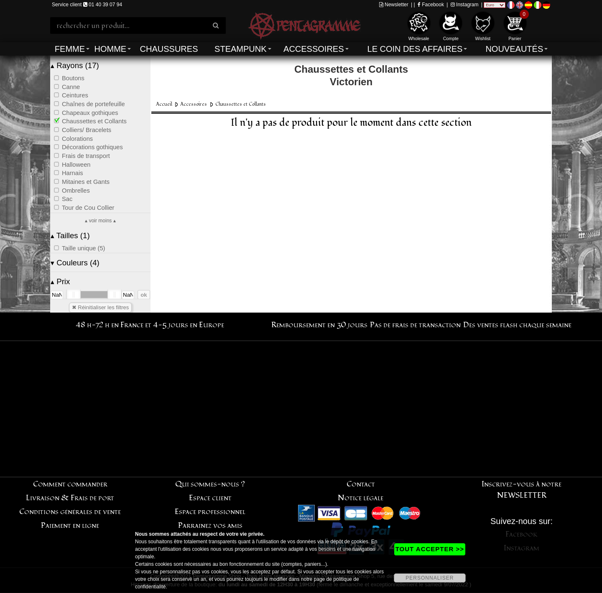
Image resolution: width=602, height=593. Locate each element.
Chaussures (169, 48)
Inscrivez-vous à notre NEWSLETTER (521, 490)
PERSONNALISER (430, 578)
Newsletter (393, 5)
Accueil (164, 104)
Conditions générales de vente (70, 511)
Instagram (465, 5)
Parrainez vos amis (210, 525)
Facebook (431, 5)
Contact (361, 484)
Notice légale (360, 498)
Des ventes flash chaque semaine (517, 325)
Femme (70, 48)
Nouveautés (514, 48)
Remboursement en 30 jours (319, 325)
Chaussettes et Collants (240, 104)
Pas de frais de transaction (415, 325)
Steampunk (240, 48)
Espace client (210, 498)
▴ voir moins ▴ (100, 221)
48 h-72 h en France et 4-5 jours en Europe (150, 325)
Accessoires (313, 48)
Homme (110, 48)
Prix (60, 281)
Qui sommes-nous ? (210, 484)
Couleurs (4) (75, 262)
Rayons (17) (75, 65)
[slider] (73, 294)
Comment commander (70, 484)
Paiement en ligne (70, 525)
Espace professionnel (210, 511)
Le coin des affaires (415, 48)
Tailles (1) (70, 235)
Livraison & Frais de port (70, 498)
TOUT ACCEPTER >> (429, 548)
